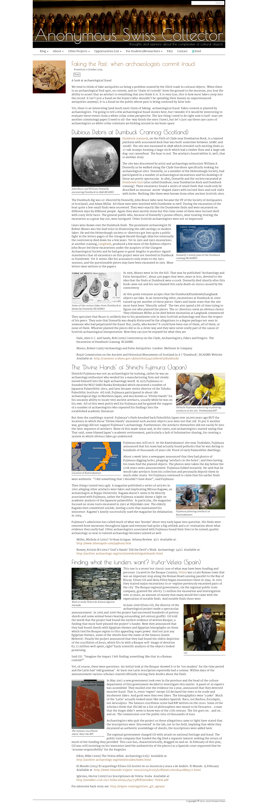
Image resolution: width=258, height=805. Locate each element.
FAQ (170, 51)
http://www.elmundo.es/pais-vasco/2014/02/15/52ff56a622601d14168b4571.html (147, 770)
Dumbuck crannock (135, 138)
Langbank (104, 244)
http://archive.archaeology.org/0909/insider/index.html (114, 760)
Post (76, 75)
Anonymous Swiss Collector (128, 34)
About (58, 51)
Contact (182, 51)
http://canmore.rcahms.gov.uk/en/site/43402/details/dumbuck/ (136, 358)
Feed (196, 51)
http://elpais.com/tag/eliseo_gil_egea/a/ (137, 786)
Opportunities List (107, 51)
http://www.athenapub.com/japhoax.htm (104, 543)
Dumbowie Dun (132, 182)
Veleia (183, 572)
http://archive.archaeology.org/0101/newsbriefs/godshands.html (120, 553)
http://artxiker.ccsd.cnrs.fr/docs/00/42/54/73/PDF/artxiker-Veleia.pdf (122, 780)
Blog (44, 51)
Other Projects (79, 51)
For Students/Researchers (144, 51)
